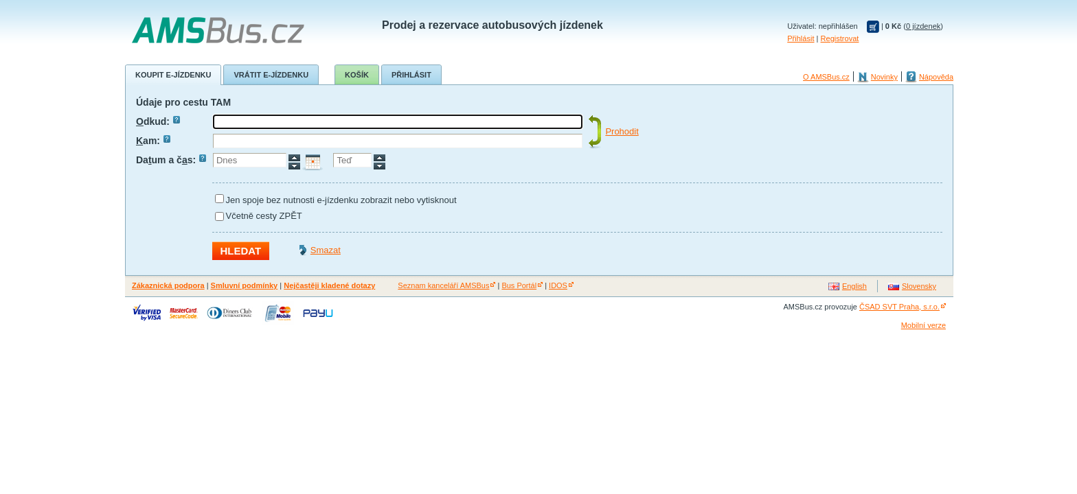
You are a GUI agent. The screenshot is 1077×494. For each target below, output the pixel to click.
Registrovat (840, 38)
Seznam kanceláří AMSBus (443, 285)
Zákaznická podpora (168, 285)
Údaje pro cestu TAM (183, 102)
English (854, 286)
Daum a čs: (171, 159)
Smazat (325, 250)
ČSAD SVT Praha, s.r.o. (899, 307)
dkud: (158, 121)
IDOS (558, 285)
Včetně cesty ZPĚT (264, 216)
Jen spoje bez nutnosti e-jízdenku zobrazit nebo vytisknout (341, 200)
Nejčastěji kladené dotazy (329, 285)
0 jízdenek (923, 26)
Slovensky (919, 286)
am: (153, 140)
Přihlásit (800, 38)
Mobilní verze (923, 325)
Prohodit (621, 131)
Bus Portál (518, 285)
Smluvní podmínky (244, 285)
